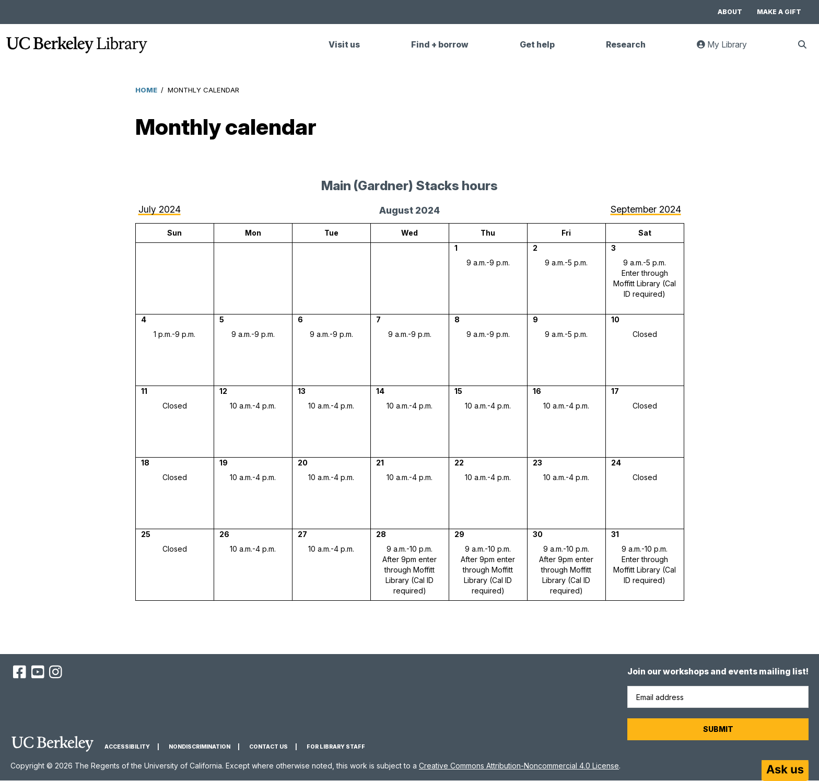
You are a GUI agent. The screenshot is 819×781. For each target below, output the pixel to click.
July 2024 (159, 209)
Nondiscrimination (199, 746)
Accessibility (127, 746)
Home (146, 90)
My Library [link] (728, 49)
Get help (537, 45)
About (730, 12)
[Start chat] (785, 770)
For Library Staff (336, 746)
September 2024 (646, 209)
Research (626, 45)
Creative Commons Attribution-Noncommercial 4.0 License (519, 765)
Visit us (344, 45)
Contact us (268, 746)
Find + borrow (440, 45)
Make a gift (779, 12)
